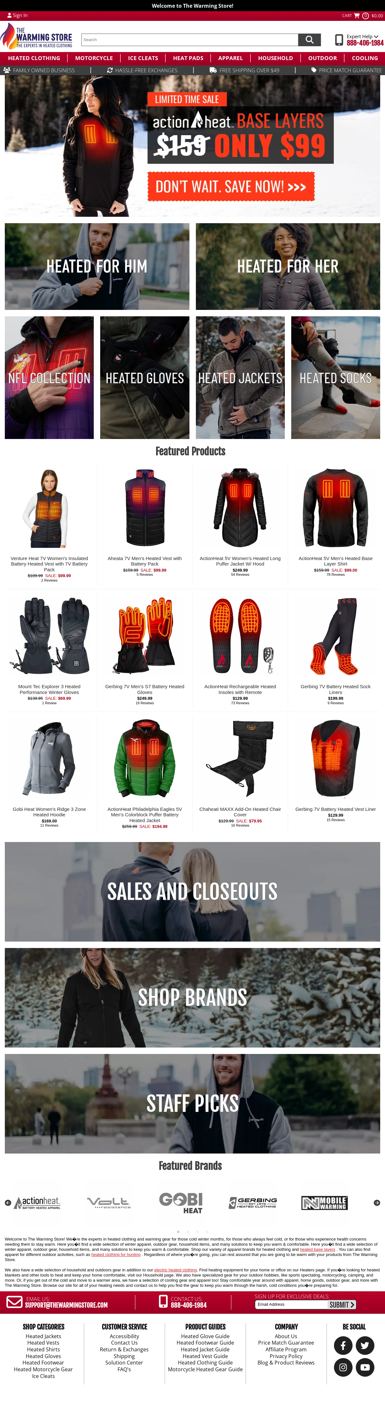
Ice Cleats (43, 1376)
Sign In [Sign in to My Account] (20, 15)
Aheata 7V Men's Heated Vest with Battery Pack (145, 561)
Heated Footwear (43, 1363)
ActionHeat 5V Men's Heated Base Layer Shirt (336, 561)
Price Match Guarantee (286, 1343)
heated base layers (317, 1249)
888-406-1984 (365, 43)
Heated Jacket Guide (205, 1350)
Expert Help (363, 36)
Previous (8, 1203)
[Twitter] (365, 1347)
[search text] (189, 39)
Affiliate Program (286, 1350)
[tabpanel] (49, 1203)
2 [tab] (188, 1232)
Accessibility (124, 1336)
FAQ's (124, 1369)
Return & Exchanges (124, 1350)
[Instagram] (343, 1368)
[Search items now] (309, 39)
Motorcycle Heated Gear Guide (205, 1369)
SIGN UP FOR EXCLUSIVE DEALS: (292, 1296)
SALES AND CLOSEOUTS (192, 892)
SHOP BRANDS (192, 998)
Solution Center (124, 1363)
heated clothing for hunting (115, 1254)
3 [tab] (197, 1232)
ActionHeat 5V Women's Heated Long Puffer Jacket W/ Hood (240, 561)
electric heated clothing (175, 1270)
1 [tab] (178, 1232)
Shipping (124, 1356)
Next (377, 1203)
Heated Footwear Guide (205, 1343)
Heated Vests (43, 1343)
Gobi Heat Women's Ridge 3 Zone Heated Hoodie (49, 812)
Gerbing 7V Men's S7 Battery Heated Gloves (144, 689)
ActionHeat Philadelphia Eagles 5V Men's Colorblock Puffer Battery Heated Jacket (145, 814)
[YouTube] (365, 1368)
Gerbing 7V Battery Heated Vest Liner (335, 809)
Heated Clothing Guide (205, 1363)
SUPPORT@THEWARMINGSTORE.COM (66, 1305)
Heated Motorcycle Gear (43, 1369)
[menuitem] (33, 58)
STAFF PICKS (192, 1104)
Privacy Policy (286, 1356)
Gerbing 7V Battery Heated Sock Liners (336, 689)
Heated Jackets (43, 1336)
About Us (286, 1336)
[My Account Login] (9, 15)
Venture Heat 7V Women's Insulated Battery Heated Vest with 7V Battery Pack (49, 564)
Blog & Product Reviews (286, 1363)
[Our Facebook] (343, 1347)
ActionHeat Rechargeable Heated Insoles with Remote (240, 689)
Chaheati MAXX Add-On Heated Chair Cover (240, 812)
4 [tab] (207, 1232)
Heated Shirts (43, 1350)
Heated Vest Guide (205, 1356)
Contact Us (124, 1343)
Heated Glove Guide (205, 1336)
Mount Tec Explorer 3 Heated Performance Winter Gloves (49, 689)
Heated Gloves (43, 1356)
